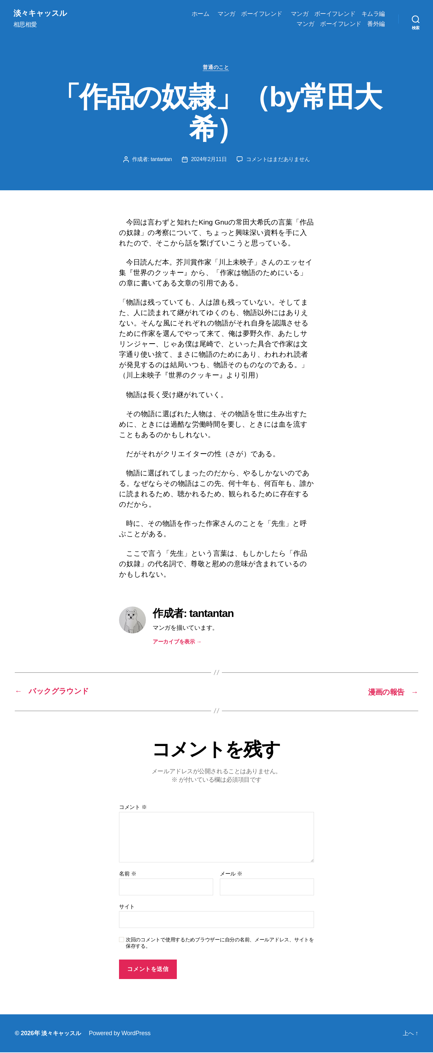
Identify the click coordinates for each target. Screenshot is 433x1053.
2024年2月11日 (209, 160)
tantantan (161, 160)
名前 (127, 874)
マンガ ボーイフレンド (250, 13)
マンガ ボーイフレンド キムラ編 (338, 13)
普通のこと (216, 68)
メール (231, 874)
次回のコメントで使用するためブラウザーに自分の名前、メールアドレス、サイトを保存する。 (220, 943)
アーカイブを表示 (177, 643)
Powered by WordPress (122, 1033)
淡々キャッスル (41, 13)
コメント (133, 808)
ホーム (200, 13)
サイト (127, 907)
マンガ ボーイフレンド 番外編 (341, 24)
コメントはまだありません (278, 160)
